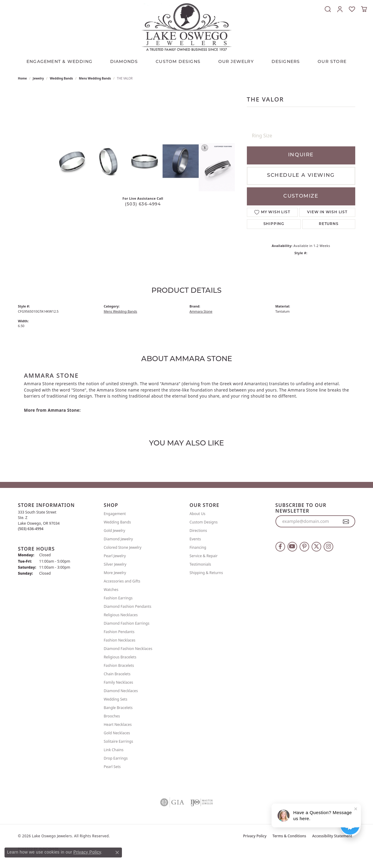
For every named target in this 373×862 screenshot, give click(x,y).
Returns (329, 224)
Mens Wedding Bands (95, 78)
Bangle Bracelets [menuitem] (118, 707)
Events (195, 539)
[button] (328, 9)
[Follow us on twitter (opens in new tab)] (316, 546)
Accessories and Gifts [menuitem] (122, 581)
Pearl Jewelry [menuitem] (115, 555)
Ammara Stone (201, 311)
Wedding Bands (61, 78)
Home (22, 78)
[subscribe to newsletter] (346, 521)
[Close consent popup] (117, 852)
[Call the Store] (31, 528)
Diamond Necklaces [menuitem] (121, 690)
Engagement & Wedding (59, 62)
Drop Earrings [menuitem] (116, 758)
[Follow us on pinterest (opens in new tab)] (304, 546)
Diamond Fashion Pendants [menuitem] (127, 606)
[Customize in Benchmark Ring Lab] (217, 167)
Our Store (332, 62)
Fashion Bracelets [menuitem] (119, 665)
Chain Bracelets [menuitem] (117, 673)
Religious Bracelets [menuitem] (120, 657)
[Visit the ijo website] (201, 802)
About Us (198, 513)
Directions (198, 530)
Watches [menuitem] (111, 589)
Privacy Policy (255, 836)
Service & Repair (204, 555)
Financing (198, 547)
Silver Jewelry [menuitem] (115, 564)
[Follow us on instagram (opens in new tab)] (328, 546)
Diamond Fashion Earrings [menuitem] (127, 623)
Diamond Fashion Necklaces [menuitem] (128, 648)
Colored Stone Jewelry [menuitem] (122, 547)
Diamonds (124, 62)
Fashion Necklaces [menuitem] (119, 640)
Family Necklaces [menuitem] (118, 682)
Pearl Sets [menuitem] (112, 766)
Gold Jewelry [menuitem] (114, 530)
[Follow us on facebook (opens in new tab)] (280, 546)
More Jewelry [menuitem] (115, 572)
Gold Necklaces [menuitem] (117, 733)
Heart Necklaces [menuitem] (118, 724)
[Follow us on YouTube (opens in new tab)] (292, 546)
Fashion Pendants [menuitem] (119, 631)
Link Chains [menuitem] (114, 749)
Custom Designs (204, 522)
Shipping (273, 224)
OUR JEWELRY (236, 62)
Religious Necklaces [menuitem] (121, 614)
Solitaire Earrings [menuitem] (118, 741)
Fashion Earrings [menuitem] (118, 598)
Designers (286, 62)
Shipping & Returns (206, 572)
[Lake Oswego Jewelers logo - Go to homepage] (186, 27)
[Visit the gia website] (172, 802)
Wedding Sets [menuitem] (115, 699)
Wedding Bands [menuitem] (117, 522)
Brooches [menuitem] (112, 716)
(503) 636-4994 (143, 204)
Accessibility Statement (332, 836)
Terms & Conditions (289, 836)
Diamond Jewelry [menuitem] (118, 539)
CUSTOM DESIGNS (178, 62)
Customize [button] (300, 196)
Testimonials (200, 564)
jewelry (38, 78)
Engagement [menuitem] (115, 513)
